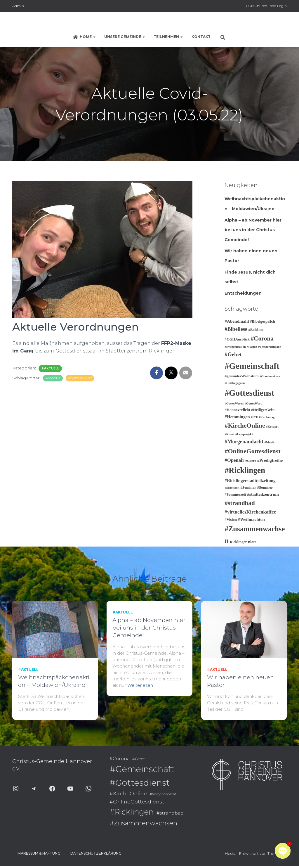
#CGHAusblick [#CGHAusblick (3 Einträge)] (237, 339)
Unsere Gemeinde (124, 36)
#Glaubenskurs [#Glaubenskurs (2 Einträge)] (270, 376)
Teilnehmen (168, 36)
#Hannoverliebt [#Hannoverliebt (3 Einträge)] (237, 409)
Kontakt (201, 36)
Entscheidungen (243, 293)
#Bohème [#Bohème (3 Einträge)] (255, 329)
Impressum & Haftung (38, 853)
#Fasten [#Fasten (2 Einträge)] (252, 346)
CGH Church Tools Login (266, 6)
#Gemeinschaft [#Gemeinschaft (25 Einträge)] (252, 366)
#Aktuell (50, 368)
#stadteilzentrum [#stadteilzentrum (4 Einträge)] (263, 494)
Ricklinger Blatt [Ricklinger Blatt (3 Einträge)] (243, 542)
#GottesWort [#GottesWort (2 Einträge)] (253, 403)
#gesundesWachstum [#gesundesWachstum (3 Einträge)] (241, 376)
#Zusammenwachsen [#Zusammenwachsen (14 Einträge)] (143, 823)
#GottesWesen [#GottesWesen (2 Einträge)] (234, 403)
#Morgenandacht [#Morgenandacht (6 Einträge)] (244, 442)
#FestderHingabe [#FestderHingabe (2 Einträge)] (269, 346)
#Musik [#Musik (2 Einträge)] (269, 442)
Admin (18, 6)
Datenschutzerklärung (95, 853)
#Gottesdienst (80, 378)
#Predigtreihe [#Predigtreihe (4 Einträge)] (270, 460)
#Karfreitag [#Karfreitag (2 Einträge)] (266, 417)
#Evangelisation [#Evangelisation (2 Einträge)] (235, 346)
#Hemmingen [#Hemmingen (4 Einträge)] (237, 416)
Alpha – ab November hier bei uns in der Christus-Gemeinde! (253, 229)
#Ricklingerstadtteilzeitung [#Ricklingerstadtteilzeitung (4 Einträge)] (250, 480)
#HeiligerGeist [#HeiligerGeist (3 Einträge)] (263, 409)
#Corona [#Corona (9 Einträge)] (262, 338)
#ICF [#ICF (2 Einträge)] (254, 417)
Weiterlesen (140, 685)
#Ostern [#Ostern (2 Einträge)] (251, 460)
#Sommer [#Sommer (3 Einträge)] (265, 487)
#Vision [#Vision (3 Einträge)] (231, 519)
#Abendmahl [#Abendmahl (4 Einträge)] (237, 321)
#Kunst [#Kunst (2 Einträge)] (229, 434)
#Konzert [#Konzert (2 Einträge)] (272, 426)
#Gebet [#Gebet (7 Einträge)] (233, 354)
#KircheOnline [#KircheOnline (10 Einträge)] (245, 425)
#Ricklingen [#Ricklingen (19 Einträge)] (245, 470)
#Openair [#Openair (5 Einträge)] (234, 460)
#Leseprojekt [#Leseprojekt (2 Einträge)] (244, 434)
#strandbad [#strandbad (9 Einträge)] (240, 503)
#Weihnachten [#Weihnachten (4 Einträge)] (251, 519)
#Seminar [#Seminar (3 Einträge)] (248, 487)
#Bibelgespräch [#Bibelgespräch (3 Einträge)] (262, 321)
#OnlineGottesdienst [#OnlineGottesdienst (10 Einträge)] (252, 451)
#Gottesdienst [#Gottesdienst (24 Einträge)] (249, 392)
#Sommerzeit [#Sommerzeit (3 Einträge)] (235, 494)
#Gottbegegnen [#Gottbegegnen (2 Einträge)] (235, 383)
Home (84, 37)
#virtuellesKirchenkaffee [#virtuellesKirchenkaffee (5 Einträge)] (250, 512)
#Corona (52, 378)
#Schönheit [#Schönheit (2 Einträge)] (232, 487)
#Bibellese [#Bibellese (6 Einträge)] (236, 329)
